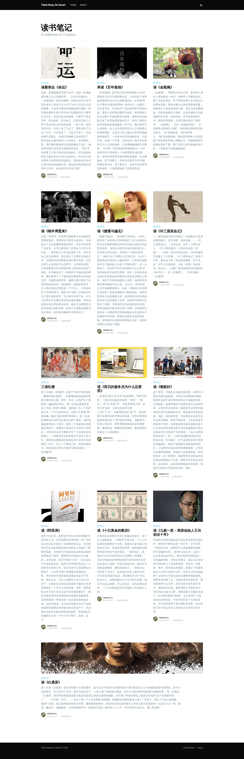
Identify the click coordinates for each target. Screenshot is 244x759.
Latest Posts (189, 748)
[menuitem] (73, 5)
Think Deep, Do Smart (53, 4)
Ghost (200, 748)
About (83, 5)
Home (73, 5)
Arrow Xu (52, 174)
